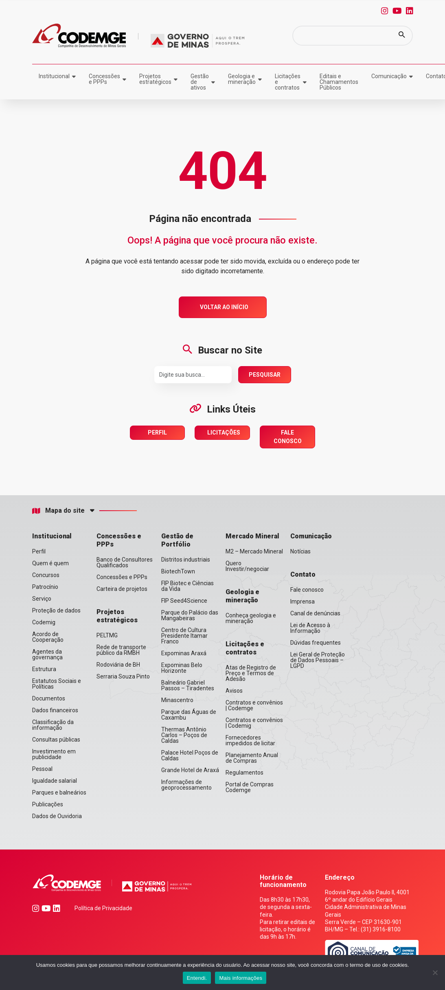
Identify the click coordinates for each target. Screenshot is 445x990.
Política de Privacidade (103, 908)
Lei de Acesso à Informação (310, 628)
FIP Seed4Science (184, 601)
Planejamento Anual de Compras (252, 758)
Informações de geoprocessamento (186, 784)
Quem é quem (50, 563)
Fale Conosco (288, 436)
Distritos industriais (185, 559)
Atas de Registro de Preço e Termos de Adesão (251, 673)
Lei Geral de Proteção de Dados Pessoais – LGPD (317, 660)
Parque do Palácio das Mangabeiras (189, 615)
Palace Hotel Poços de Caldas (189, 755)
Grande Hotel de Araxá (190, 770)
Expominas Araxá (183, 653)
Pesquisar (265, 374)
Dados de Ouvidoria (57, 816)
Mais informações (240, 978)
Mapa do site (58, 510)
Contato (303, 574)
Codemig (43, 622)
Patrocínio (45, 587)
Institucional (54, 76)
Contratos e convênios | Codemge (254, 705)
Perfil (157, 432)
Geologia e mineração (242, 79)
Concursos (45, 575)
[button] (402, 35)
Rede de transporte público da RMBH (121, 650)
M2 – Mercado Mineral (254, 551)
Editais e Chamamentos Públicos (339, 82)
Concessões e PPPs (104, 79)
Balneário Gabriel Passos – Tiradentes (187, 685)
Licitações (223, 432)
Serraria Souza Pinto (123, 676)
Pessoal (42, 769)
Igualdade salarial (54, 781)
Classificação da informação (53, 725)
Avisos (234, 691)
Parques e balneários (59, 792)
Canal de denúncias (315, 613)
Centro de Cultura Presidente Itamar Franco (184, 635)
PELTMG (107, 635)
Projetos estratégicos (155, 79)
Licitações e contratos (287, 82)
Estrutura (44, 669)
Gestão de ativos (200, 82)
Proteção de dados (56, 610)
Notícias (300, 551)
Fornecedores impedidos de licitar (250, 740)
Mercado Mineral (252, 536)
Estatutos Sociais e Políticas (56, 683)
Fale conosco (307, 590)
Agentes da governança (47, 654)
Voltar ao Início (224, 307)
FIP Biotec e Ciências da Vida (187, 586)
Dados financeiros (55, 710)
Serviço (41, 598)
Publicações (47, 804)
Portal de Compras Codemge (250, 787)
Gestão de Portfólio (177, 540)
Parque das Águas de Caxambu (188, 714)
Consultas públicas (56, 739)
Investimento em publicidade (54, 754)
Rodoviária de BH (118, 664)
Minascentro (177, 700)
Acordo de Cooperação (48, 637)
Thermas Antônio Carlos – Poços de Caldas (184, 735)
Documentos (48, 698)
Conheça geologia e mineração (251, 618)
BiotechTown (178, 571)
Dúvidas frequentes (315, 642)
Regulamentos (244, 772)
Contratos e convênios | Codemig (254, 723)
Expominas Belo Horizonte (181, 668)
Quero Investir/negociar (247, 566)
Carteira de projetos (121, 589)
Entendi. (197, 978)
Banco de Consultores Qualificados (124, 562)
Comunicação (389, 76)
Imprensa (302, 601)
